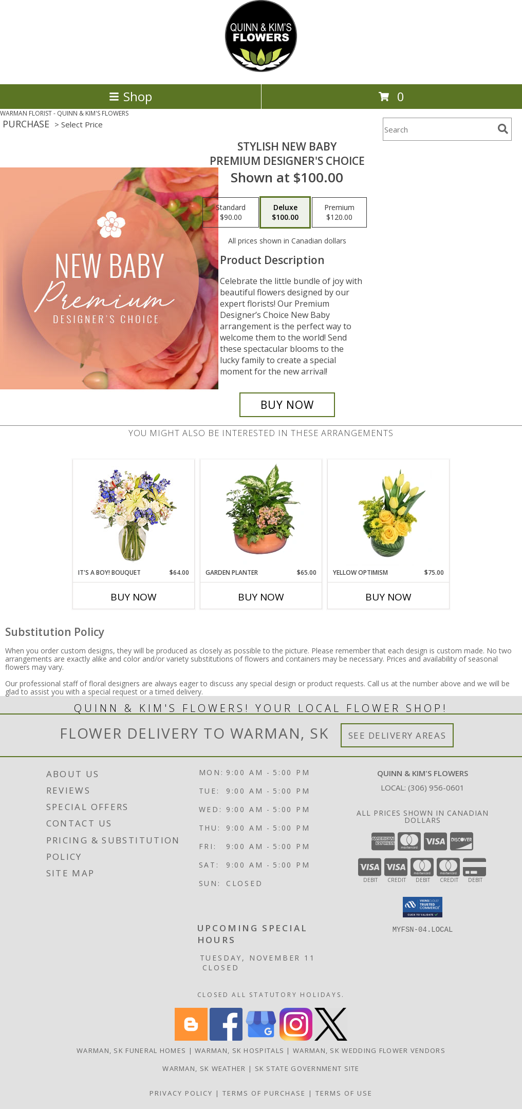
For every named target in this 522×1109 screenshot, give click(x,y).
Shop (130, 96)
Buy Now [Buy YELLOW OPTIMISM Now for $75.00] (388, 597)
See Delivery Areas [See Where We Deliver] (397, 735)
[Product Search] (438, 129)
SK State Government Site (307, 1068)
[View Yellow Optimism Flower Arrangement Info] (389, 514)
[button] (422, 907)
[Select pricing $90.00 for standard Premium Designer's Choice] (230, 213)
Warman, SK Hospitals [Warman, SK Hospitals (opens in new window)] (239, 1050)
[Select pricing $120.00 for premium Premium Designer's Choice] (339, 213)
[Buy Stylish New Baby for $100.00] (287, 404)
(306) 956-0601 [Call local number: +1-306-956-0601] (436, 787)
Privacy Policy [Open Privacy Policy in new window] (181, 1093)
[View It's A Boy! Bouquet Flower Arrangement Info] (134, 514)
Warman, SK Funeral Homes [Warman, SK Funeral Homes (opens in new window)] (131, 1050)
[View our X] (330, 1038)
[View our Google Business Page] (261, 1038)
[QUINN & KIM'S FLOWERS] (261, 69)
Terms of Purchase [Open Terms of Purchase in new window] (264, 1093)
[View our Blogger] (191, 1038)
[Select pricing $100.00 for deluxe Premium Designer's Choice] (285, 213)
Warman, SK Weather (204, 1068)
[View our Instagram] (295, 1038)
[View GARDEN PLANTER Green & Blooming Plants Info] (261, 514)
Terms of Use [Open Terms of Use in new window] (343, 1093)
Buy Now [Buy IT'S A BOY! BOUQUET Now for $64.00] (133, 597)
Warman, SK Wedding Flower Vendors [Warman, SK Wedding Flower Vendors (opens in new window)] (369, 1050)
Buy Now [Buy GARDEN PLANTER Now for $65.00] (261, 597)
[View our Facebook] (226, 1038)
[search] (503, 129)
